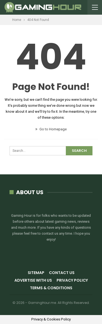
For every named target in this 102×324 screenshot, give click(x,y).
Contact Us (62, 272)
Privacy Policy (72, 280)
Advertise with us (33, 280)
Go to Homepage (51, 129)
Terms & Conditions (51, 288)
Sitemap (36, 272)
